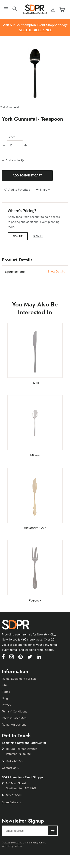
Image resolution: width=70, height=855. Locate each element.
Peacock (35, 600)
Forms (6, 692)
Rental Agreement (14, 724)
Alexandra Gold (35, 527)
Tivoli (35, 382)
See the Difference (35, 30)
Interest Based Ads (14, 718)
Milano (35, 455)
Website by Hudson (12, 846)
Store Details (11, 802)
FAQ (4, 685)
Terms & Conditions (14, 711)
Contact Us (10, 768)
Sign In (38, 236)
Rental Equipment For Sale (19, 679)
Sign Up (18, 236)
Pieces (11, 137)
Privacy (6, 705)
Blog (5, 698)
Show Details (56, 271)
